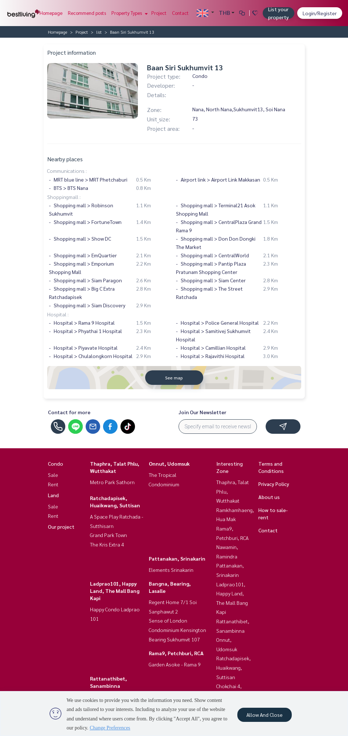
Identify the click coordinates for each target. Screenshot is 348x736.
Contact (180, 13)
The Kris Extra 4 (107, 544)
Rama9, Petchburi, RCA (176, 653)
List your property (278, 13)
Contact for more (69, 412)
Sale (53, 474)
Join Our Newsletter (202, 412)
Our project (61, 526)
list (99, 32)
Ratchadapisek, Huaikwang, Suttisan (233, 667)
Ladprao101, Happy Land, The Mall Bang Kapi (114, 590)
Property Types (128, 13)
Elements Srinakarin (171, 569)
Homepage (51, 13)
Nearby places (65, 159)
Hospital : (58, 314)
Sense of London (168, 620)
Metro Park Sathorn (112, 482)
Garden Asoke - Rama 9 (175, 664)
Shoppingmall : (64, 197)
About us (269, 497)
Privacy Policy (273, 484)
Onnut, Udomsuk (169, 463)
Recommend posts (87, 13)
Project (159, 13)
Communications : (67, 170)
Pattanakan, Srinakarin (177, 558)
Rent (53, 484)
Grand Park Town (108, 535)
